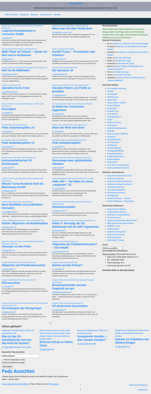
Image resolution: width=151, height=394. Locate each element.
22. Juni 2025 (57, 114)
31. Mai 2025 (56, 131)
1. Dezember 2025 (58, 74)
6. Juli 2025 (6, 113)
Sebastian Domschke (22, 347)
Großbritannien (22, 26)
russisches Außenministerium (119, 181)
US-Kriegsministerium (116, 193)
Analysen (5, 26)
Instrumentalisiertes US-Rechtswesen (17, 162)
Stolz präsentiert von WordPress (15, 384)
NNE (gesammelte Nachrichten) (120, 223)
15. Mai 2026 (83, 344)
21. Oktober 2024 (58, 211)
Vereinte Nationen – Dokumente (120, 201)
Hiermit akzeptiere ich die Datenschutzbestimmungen (13, 361)
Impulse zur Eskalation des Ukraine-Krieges (130, 43)
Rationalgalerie (113, 159)
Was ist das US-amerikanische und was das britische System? (17, 340)
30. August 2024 (57, 230)
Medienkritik (63, 178)
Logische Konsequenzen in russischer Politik (19, 32)
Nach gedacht (63, 125)
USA (8, 28)
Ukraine (4, 28)
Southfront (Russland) (116, 232)
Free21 (110, 120)
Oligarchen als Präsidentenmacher (23, 265)
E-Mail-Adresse (8, 356)
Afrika (42, 330)
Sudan (49, 336)
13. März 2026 (57, 32)
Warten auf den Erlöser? (67, 265)
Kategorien (24, 14)
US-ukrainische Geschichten (70, 306)
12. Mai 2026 (120, 346)
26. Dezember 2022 (59, 292)
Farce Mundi (112, 114)
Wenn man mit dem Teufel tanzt (72, 28)
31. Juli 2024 (56, 269)
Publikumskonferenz (115, 156)
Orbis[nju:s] (112, 145)
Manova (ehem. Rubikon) (117, 134)
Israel (67, 26)
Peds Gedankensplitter (66, 142)
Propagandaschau (114, 154)
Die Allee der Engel (123, 58)
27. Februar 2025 (8, 191)
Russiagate (9, 109)
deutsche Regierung (115, 178)
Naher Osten (13, 49)
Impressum (142, 390)
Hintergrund (112, 125)
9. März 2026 (6, 59)
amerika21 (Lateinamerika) (118, 215)
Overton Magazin (114, 148)
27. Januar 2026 (57, 59)
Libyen (62, 330)
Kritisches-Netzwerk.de (116, 128)
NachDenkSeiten (114, 139)
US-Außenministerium (116, 190)
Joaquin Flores (67, 32)
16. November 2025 (8, 92)
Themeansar (53, 384)
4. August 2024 (7, 269)
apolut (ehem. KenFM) (116, 103)
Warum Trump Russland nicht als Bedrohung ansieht (23, 185)
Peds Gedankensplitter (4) (18, 127)
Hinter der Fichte (114, 122)
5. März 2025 (56, 168)
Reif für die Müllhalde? (16, 70)
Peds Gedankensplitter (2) (18, 142)
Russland (5, 106)
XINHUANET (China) (115, 240)
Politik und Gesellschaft (35, 26)
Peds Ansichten (75, 3)
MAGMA (110, 131)
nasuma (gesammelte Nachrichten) (122, 220)
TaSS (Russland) (114, 237)
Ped (11, 38)
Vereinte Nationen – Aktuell (118, 198)
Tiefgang (71, 49)
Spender (57, 14)
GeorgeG (66, 251)
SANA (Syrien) (113, 229)
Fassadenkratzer (114, 117)
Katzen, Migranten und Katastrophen (25, 223)
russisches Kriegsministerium (119, 184)
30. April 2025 (6, 147)
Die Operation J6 (62, 70)
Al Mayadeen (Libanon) (116, 212)
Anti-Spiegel (112, 94)
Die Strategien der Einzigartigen (22, 308)
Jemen (56, 330)
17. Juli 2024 (6, 286)
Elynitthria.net (113, 111)
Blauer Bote (112, 100)
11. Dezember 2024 (8, 212)
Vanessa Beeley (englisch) (118, 168)
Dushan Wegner (113, 105)
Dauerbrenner (46, 14)
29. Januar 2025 (57, 188)
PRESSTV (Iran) (113, 226)
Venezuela (90, 178)
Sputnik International (115, 234)
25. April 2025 (57, 147)
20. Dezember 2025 (8, 74)
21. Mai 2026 (7, 347)
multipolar (111, 137)
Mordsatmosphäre (63, 207)
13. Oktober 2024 (8, 227)
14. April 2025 (6, 168)
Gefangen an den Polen (16, 246)
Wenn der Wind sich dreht (68, 127)
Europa (19, 303)
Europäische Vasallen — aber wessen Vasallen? (92, 338)
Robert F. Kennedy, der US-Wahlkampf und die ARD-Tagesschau (75, 225)
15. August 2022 (57, 310)
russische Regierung (115, 187)
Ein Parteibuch (113, 142)
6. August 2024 (57, 251)
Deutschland (12, 26)
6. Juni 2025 (6, 131)
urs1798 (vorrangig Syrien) (118, 165)
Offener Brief (65, 220)
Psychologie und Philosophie (34, 67)
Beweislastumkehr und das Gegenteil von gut (69, 286)
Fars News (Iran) (114, 217)
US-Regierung (112, 195)
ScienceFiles (112, 162)
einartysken (112, 108)
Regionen (34, 14)
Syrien (12, 244)
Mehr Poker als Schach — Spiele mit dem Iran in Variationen (24, 53)
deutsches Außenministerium (119, 176)
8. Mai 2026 (6, 38)
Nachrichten (63, 104)
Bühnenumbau (11, 282)
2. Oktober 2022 (7, 312)
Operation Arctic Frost (15, 88)
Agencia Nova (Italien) (116, 209)
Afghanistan (6, 241)
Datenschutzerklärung (138, 385)
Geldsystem (7, 330)
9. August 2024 (7, 250)
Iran (64, 26)
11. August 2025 (57, 95)
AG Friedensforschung (116, 88)
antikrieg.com (113, 97)
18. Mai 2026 (45, 349)
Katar (68, 85)
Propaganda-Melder (115, 151)
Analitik (110, 91)
